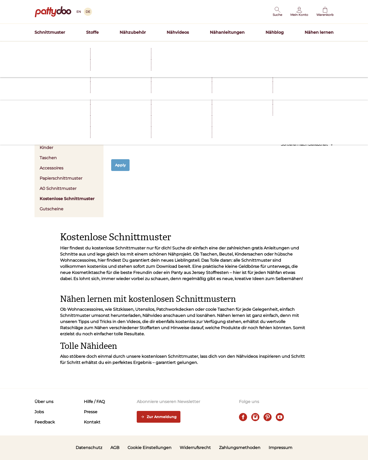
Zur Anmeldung (159, 417)
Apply (120, 165)
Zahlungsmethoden (239, 447)
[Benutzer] (299, 12)
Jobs (39, 411)
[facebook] (243, 417)
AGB (114, 447)
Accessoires (51, 168)
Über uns (43, 401)
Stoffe (92, 32)
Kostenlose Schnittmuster (67, 198)
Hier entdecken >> (234, 47)
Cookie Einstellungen (149, 447)
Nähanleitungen (227, 32)
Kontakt (92, 422)
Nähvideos (178, 32)
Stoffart (193, 124)
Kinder (46, 147)
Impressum (280, 447)
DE (88, 12)
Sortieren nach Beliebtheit (307, 144)
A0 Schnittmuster (58, 188)
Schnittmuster (49, 32)
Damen (69, 127)
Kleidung (136, 124)
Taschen (48, 157)
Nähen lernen (319, 32)
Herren (47, 137)
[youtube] (280, 417)
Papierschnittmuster (61, 178)
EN (78, 12)
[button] (277, 12)
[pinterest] (267, 417)
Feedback (44, 422)
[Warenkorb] (325, 12)
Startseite (42, 57)
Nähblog (275, 32)
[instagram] (255, 417)
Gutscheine (51, 208)
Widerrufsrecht (195, 447)
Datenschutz (89, 447)
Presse (90, 411)
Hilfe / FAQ (94, 401)
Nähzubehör (133, 32)
